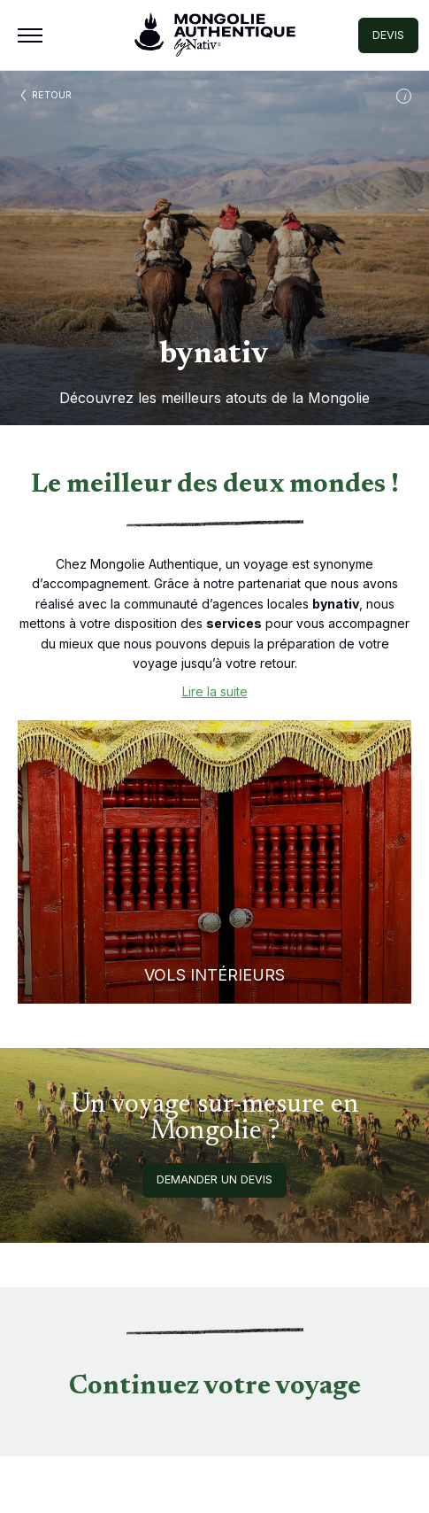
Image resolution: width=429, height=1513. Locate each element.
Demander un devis (214, 1179)
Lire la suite (215, 691)
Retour (52, 95)
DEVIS (388, 35)
